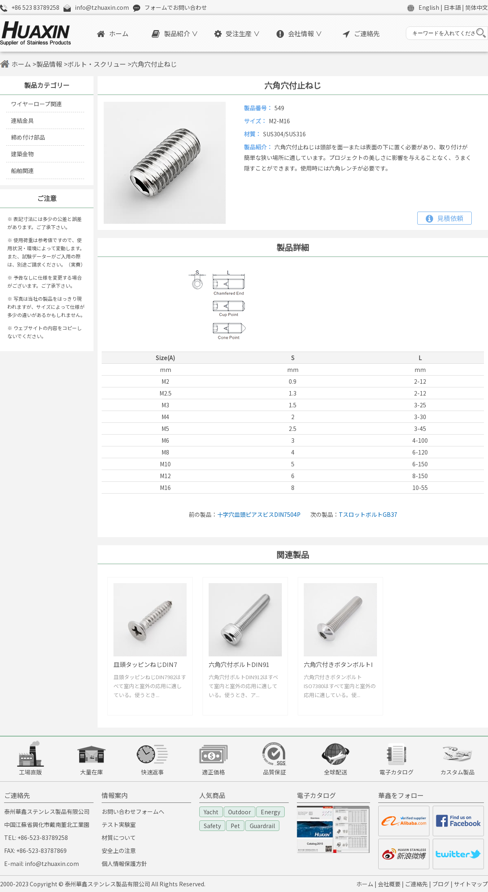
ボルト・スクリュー (97, 64)
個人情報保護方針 (124, 863)
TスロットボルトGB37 (368, 514)
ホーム (113, 33)
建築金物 (22, 154)
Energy (270, 812)
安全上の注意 (119, 850)
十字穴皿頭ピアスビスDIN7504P (259, 514)
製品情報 (49, 64)
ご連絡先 (361, 33)
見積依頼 (444, 218)
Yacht (211, 812)
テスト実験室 (119, 824)
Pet (235, 826)
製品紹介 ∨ (175, 33)
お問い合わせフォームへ (133, 811)
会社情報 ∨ (299, 33)
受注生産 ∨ (237, 33)
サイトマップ (471, 884)
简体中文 (476, 7)
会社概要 (389, 884)
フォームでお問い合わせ (175, 7)
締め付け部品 (28, 137)
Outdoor (239, 812)
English (428, 7)
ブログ (440, 884)
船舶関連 (22, 170)
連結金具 (22, 120)
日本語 (452, 7)
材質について (119, 837)
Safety (212, 826)
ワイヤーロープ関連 (36, 104)
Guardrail (262, 826)
